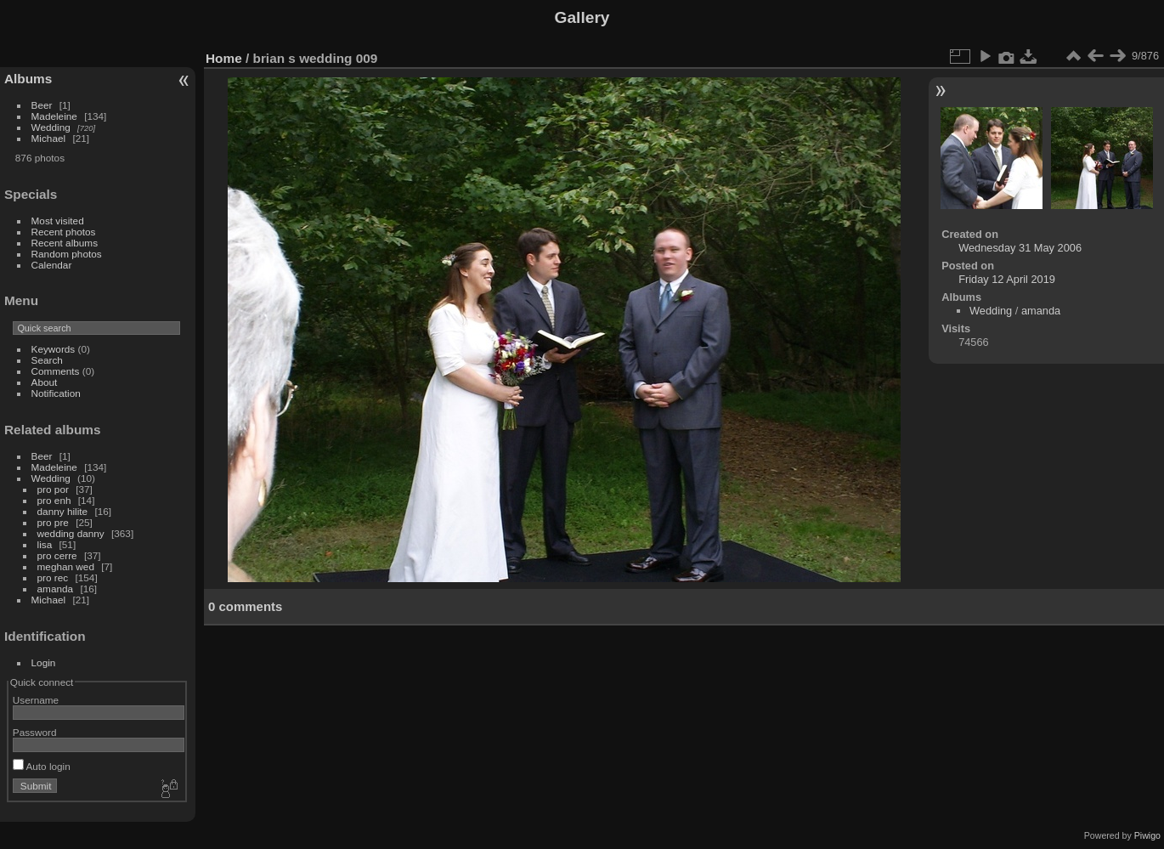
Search (47, 359)
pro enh (54, 500)
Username (36, 699)
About (44, 382)
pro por (53, 489)
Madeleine (54, 116)
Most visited (57, 220)
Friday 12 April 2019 (1006, 279)
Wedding (51, 127)
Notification (56, 393)
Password (35, 732)
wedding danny (71, 533)
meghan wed (65, 566)
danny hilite (62, 511)
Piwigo (1147, 835)
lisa (45, 544)
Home (224, 58)
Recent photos (63, 231)
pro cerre (57, 555)
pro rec (53, 577)
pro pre (53, 522)
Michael (48, 138)
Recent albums (64, 242)
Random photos (66, 253)
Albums (28, 78)
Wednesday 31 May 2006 (1020, 247)
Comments (55, 370)
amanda (55, 588)
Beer (42, 104)
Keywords (53, 348)
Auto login (42, 766)
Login (43, 662)
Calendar (51, 264)
